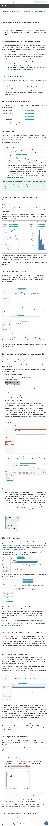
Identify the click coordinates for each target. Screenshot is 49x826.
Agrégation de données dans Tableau (16, 549)
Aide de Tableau (6, 11)
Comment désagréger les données (27, 159)
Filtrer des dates (36, 794)
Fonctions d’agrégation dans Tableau (24, 69)
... (32, 11)
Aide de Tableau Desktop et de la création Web (21, 11)
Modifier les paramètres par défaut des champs (14, 186)
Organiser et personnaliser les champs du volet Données (29, 185)
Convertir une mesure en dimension (33, 620)
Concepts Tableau (38, 11)
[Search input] (42, 2)
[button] (3, 2)
